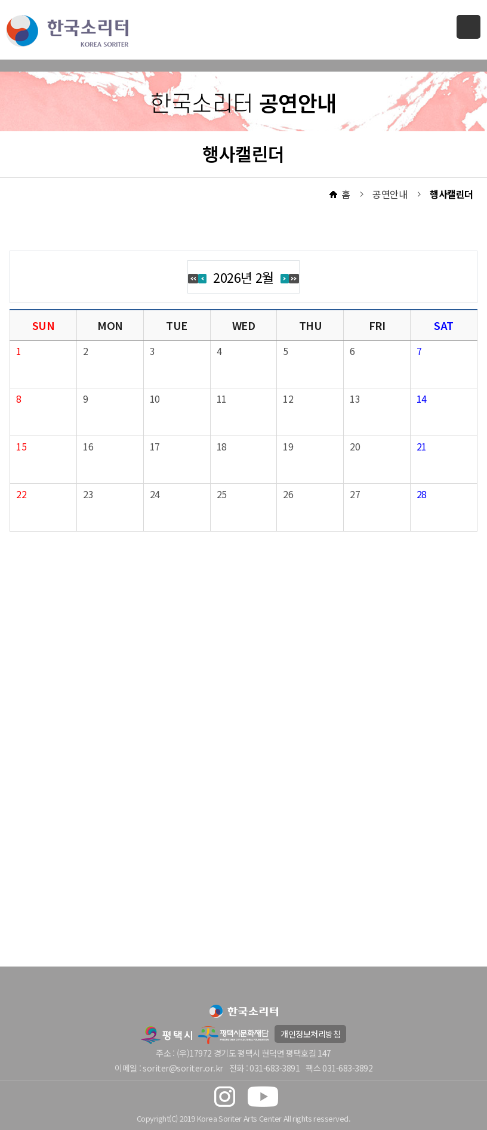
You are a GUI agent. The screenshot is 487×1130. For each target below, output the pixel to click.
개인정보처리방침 (310, 1034)
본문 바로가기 (0, 0)
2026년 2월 (243, 276)
